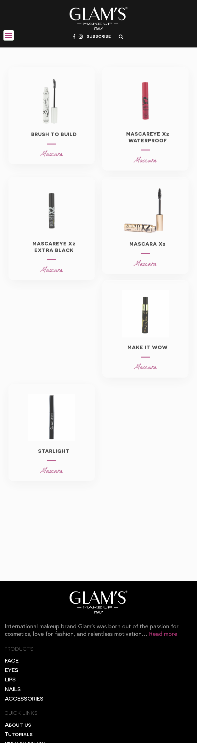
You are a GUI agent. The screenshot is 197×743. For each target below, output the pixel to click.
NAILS (13, 688)
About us (18, 724)
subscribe (99, 36)
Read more (163, 634)
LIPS (10, 679)
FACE (12, 660)
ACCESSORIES (24, 698)
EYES (11, 669)
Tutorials (18, 733)
